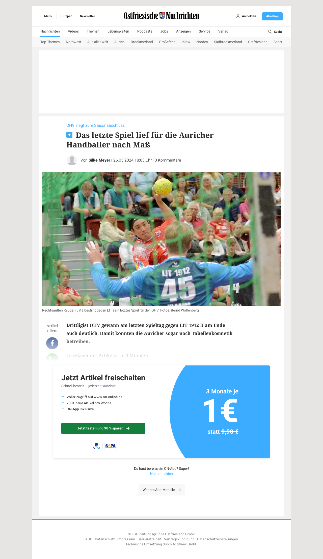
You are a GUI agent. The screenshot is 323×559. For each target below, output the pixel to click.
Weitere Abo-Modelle (162, 489)
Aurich (119, 42)
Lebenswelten (118, 31)
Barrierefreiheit (150, 539)
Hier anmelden (161, 473)
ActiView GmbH (185, 544)
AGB (88, 539)
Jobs (164, 31)
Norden (202, 42)
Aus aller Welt (97, 42)
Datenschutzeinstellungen (217, 539)
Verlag (223, 31)
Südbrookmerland (228, 42)
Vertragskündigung (179, 539)
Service (204, 31)
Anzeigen (183, 31)
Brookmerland (142, 42)
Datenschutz (105, 539)
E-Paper (66, 16)
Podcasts (144, 31)
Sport (278, 42)
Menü (44, 16)
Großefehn (167, 42)
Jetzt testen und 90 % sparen (103, 428)
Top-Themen (50, 42)
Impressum (126, 539)
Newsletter (87, 16)
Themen (93, 31)
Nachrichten (50, 31)
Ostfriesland (257, 42)
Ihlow (186, 42)
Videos (73, 31)
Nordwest (73, 42)
